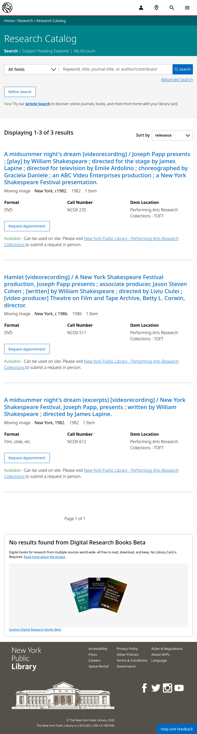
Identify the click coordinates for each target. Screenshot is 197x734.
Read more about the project (44, 557)
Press (92, 654)
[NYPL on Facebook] (145, 688)
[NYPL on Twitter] (156, 688)
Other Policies (128, 654)
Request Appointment (26, 226)
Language (159, 660)
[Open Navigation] (187, 7)
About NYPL (160, 654)
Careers (94, 660)
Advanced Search (177, 79)
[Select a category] (31, 69)
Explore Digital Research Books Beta (98, 597)
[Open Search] (172, 7)
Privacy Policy (127, 648)
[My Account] (141, 7)
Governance (126, 666)
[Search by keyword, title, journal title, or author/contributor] (116, 69)
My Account (84, 51)
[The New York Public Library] (7, 8)
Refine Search (20, 91)
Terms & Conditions (132, 660)
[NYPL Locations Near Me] (156, 7)
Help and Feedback (177, 729)
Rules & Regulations (167, 648)
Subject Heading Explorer (45, 51)
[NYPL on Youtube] (179, 688)
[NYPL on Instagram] (168, 688)
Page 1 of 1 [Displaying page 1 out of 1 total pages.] (74, 518)
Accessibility (97, 648)
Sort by (143, 135)
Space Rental (98, 666)
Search (11, 51)
